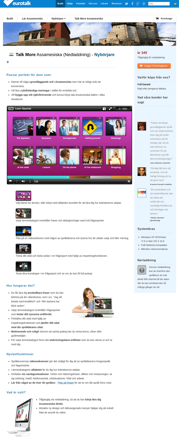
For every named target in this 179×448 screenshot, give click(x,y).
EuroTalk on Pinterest (144, 4)
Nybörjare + (59, 18)
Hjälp (70, 3)
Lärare (104, 3)
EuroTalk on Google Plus (138, 4)
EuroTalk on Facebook (132, 4)
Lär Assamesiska (32, 18)
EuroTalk (17, 3)
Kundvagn (166, 18)
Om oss (93, 3)
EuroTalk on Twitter (126, 4)
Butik (61, 3)
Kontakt (80, 3)
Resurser (117, 3)
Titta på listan (66, 382)
